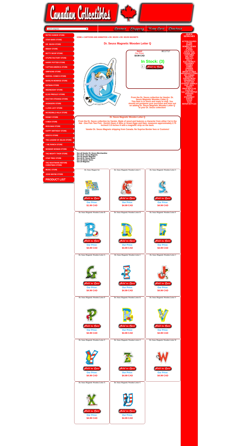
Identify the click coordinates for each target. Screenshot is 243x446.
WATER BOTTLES (189, 104)
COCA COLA (189, 52)
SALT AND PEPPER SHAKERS (189, 93)
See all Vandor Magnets (86, 157)
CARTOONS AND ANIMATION (95, 37)
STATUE (189, 99)
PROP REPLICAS (189, 89)
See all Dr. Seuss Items (86, 158)
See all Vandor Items (85, 160)
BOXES (189, 48)
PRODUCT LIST (55, 179)
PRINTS (189, 87)
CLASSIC (189, 50)
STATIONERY (189, 97)
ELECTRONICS (189, 62)
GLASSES (189, 70)
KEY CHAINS (189, 75)
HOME (79, 37)
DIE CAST (189, 57)
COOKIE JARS (189, 53)
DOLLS (189, 60)
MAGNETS (189, 77)
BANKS (189, 45)
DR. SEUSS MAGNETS (129, 37)
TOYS (189, 102)
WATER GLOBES (189, 72)
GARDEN (189, 68)
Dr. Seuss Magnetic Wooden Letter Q (127, 43)
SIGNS (189, 95)
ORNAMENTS (189, 80)
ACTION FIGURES (189, 41)
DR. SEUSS (113, 37)
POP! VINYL (189, 85)
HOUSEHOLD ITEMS (189, 73)
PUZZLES (189, 90)
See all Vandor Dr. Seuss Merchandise (92, 153)
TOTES (189, 100)
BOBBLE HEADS (189, 46)
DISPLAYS (189, 58)
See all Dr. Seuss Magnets (87, 155)
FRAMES (189, 65)
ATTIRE (189, 43)
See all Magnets (83, 162)
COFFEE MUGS (189, 79)
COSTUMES (189, 55)
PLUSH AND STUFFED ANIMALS (189, 83)
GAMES (189, 67)
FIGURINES (189, 63)
